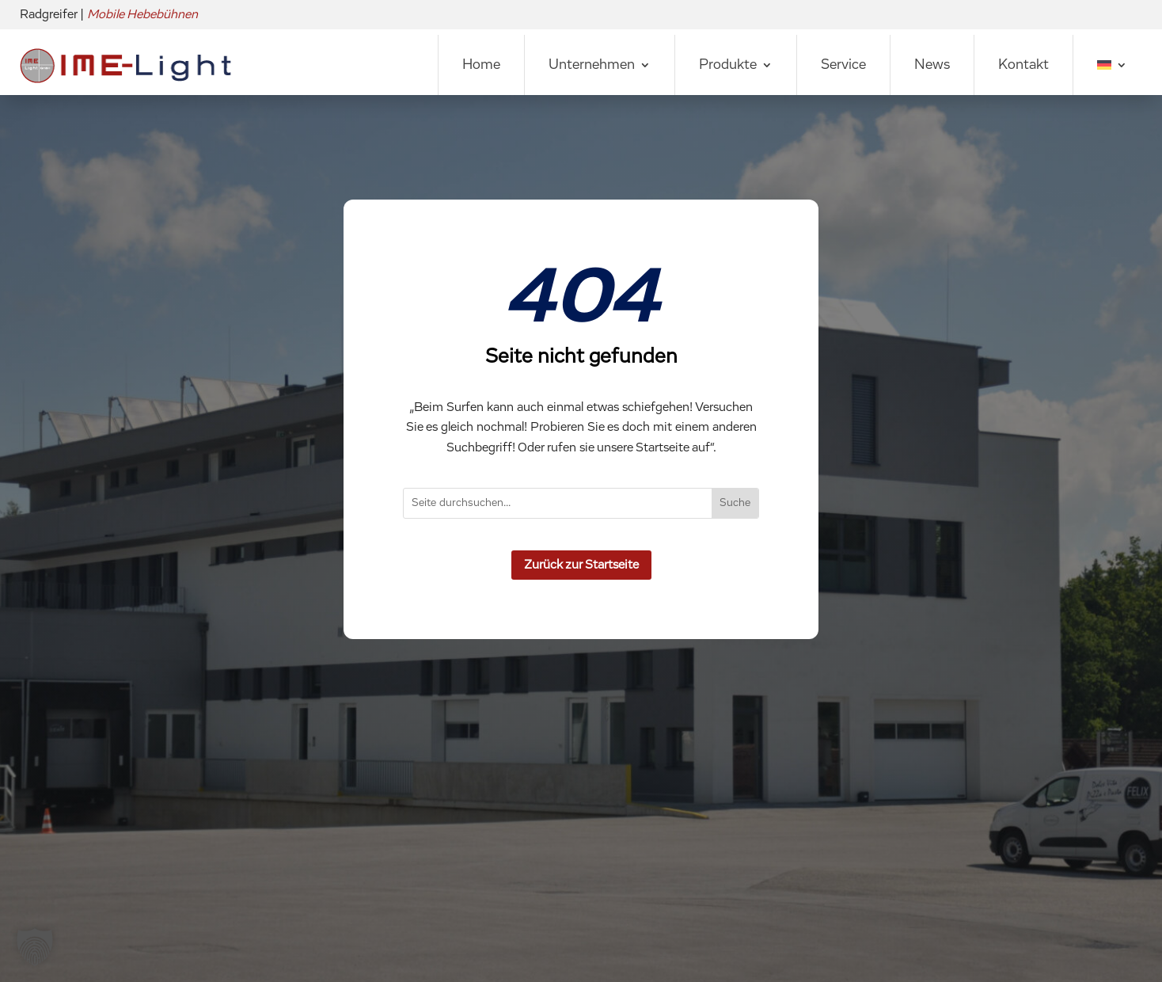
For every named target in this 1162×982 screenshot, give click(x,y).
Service (843, 65)
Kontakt (1023, 65)
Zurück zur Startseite (581, 564)
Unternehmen (592, 65)
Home (481, 65)
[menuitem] (1112, 65)
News (932, 65)
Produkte (728, 65)
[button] (35, 947)
